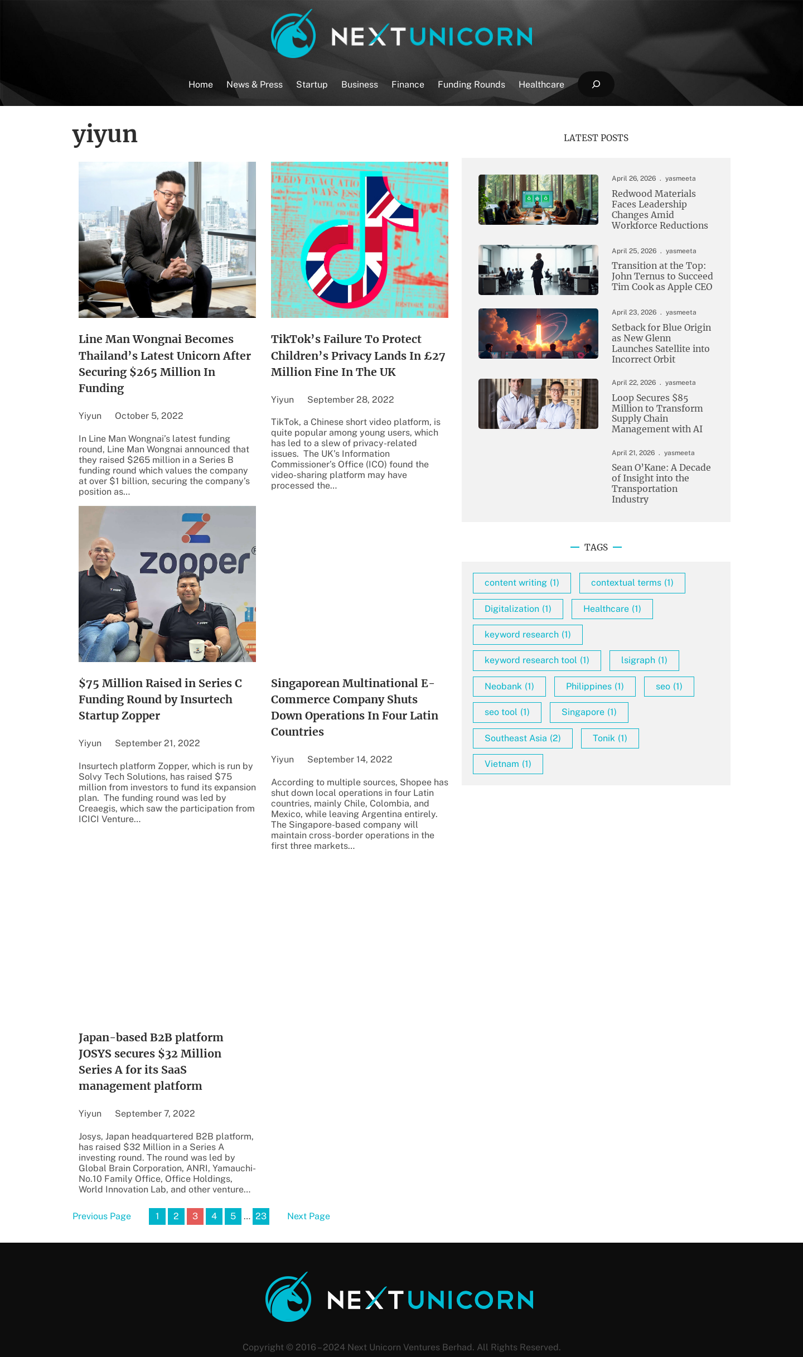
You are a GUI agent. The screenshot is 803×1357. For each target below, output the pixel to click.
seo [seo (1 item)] (641, 737)
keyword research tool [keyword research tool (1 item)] (591, 685)
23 (261, 1187)
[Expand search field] (596, 84)
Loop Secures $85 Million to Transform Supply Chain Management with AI (645, 418)
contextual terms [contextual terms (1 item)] (580, 607)
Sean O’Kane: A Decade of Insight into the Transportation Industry (654, 486)
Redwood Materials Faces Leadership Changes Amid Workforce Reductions (654, 211)
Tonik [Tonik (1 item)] (664, 789)
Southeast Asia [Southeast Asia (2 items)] (577, 789)
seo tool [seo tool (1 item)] (561, 762)
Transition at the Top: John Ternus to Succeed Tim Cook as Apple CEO (650, 279)
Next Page (308, 1187)
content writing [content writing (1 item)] (576, 582)
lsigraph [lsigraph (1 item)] (562, 711)
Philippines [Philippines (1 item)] (568, 737)
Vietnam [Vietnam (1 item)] (562, 814)
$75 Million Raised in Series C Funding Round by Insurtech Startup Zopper (166, 689)
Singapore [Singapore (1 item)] (643, 762)
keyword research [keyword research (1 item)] (582, 659)
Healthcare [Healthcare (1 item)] (666, 633)
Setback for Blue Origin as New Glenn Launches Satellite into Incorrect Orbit (650, 346)
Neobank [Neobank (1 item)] (641, 711)
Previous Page (101, 1187)
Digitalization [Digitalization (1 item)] (572, 633)
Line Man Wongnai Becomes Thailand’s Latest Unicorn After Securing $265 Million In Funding (179, 357)
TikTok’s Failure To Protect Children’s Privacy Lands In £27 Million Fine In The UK (392, 357)
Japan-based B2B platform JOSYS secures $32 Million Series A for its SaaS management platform (177, 1039)
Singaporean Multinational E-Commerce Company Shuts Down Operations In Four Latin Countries (397, 698)
